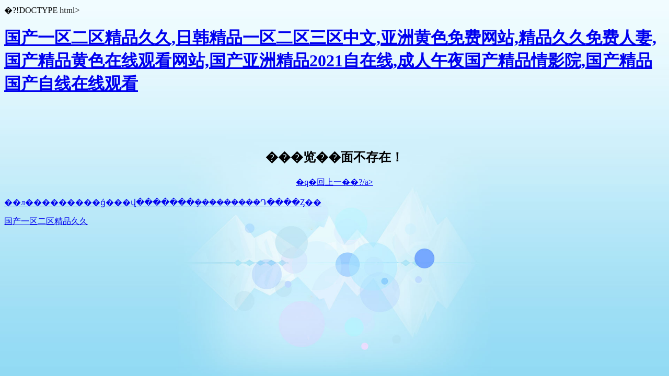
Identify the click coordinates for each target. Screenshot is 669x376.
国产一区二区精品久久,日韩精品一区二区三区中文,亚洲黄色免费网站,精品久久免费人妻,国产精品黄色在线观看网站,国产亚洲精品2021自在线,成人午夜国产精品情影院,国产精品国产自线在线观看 (330, 60)
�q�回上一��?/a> (334, 182)
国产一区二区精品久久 (46, 221)
